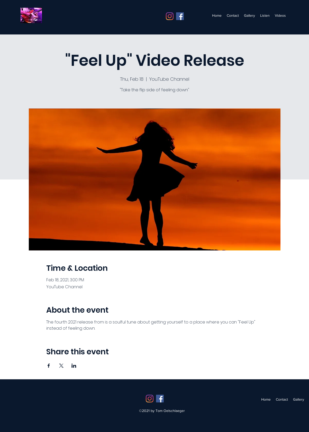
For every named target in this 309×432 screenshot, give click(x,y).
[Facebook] (180, 16)
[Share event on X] (61, 366)
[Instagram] (170, 16)
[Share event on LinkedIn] (73, 366)
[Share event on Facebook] (48, 366)
